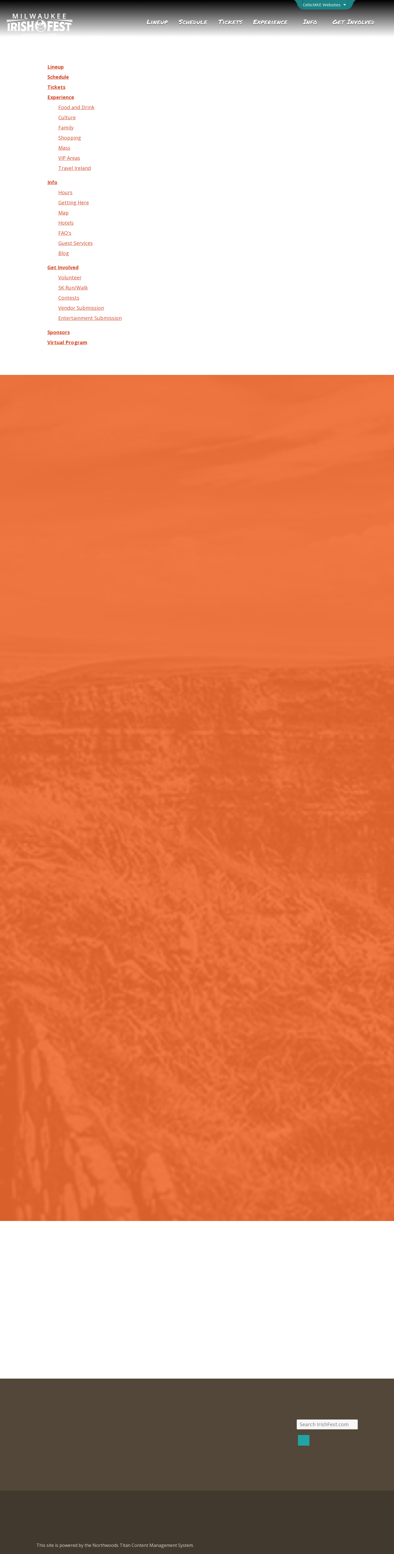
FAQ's (64, 233)
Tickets (56, 87)
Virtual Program (67, 342)
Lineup (55, 66)
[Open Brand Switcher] (325, 5)
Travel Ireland (74, 168)
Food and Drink (76, 107)
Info (52, 182)
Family (66, 127)
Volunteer (70, 277)
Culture (67, 117)
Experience (60, 97)
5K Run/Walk (73, 287)
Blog (63, 253)
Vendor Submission (81, 308)
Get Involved (63, 267)
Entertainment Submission (90, 318)
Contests (68, 297)
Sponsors (58, 332)
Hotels (66, 222)
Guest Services (75, 243)
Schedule (58, 77)
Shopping (69, 137)
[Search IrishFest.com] (327, 1424)
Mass (64, 147)
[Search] (303, 1440)
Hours (65, 192)
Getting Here (73, 202)
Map (63, 212)
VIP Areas (69, 158)
